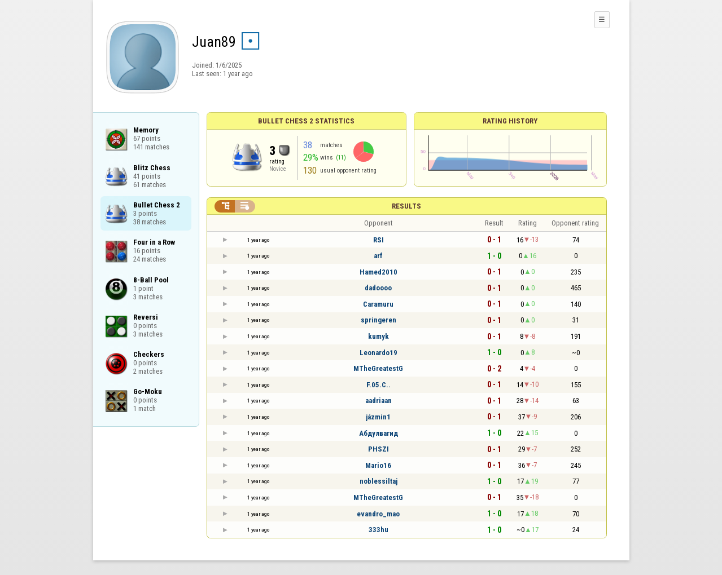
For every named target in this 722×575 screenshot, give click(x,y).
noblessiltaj (378, 481)
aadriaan (378, 400)
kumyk (378, 336)
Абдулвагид (378, 433)
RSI (378, 240)
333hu (378, 529)
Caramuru (378, 304)
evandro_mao (378, 514)
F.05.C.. (378, 385)
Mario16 (378, 465)
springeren (378, 320)
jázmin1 (378, 417)
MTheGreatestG (378, 368)
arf (378, 255)
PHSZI (378, 449)
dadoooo (378, 288)
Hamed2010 (378, 272)
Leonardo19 (378, 352)
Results (406, 206)
